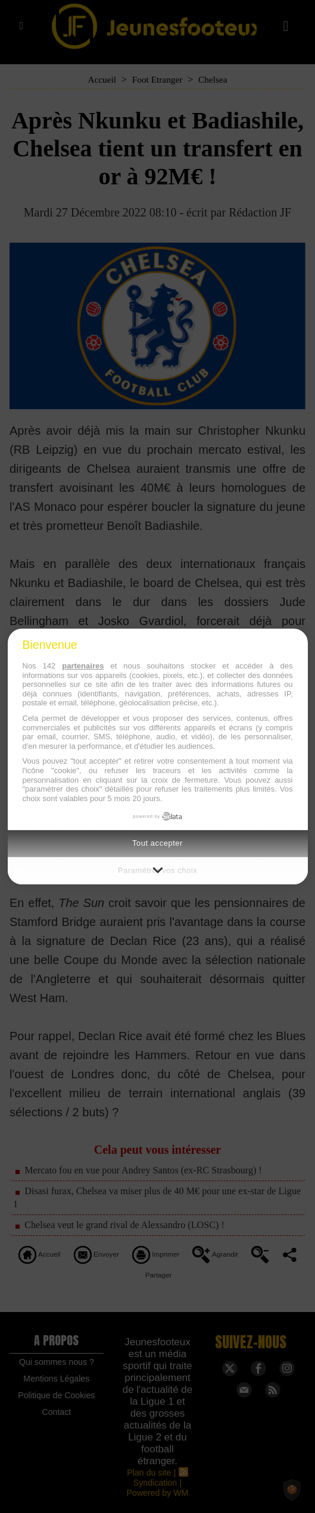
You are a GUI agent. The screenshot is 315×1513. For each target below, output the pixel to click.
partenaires (83, 665)
